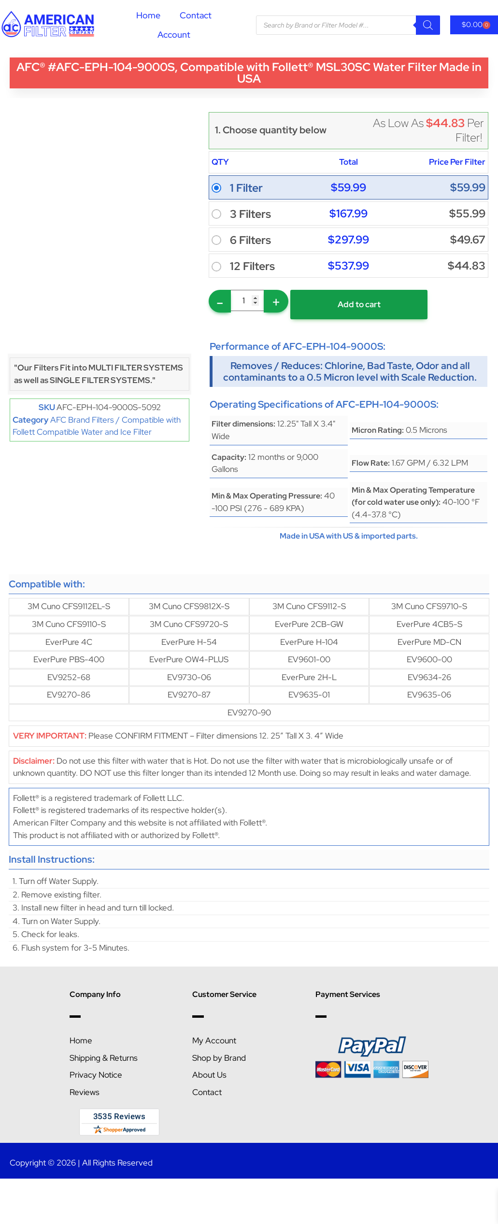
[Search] (428, 25)
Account (173, 34)
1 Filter (246, 188)
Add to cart (359, 304)
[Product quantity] (247, 300)
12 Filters (252, 266)
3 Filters (250, 214)
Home (148, 15)
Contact (196, 15)
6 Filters (250, 240)
